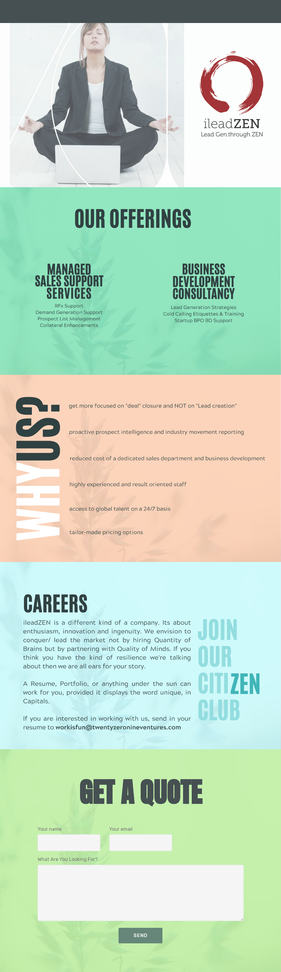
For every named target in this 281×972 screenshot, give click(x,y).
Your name (50, 829)
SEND (140, 935)
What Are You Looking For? (68, 859)
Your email (121, 829)
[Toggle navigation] (271, 10)
